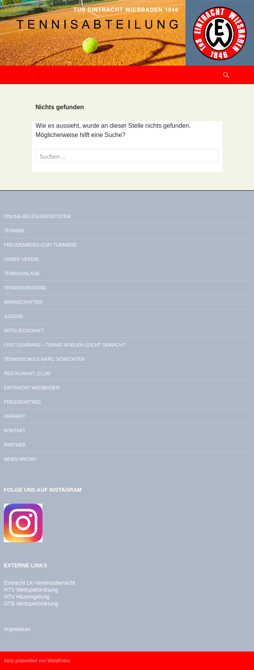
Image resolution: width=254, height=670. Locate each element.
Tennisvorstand (25, 288)
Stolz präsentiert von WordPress (37, 660)
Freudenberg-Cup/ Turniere (40, 245)
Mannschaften (23, 302)
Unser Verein (21, 259)
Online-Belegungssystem (37, 216)
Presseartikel (23, 402)
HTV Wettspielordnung (31, 590)
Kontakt (14, 430)
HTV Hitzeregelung (26, 597)
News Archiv (20, 459)
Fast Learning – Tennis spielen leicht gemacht (64, 345)
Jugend (13, 316)
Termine (14, 230)
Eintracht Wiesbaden (31, 388)
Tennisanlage (22, 273)
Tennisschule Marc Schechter (44, 359)
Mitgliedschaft (24, 330)
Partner (14, 445)
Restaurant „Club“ (28, 373)
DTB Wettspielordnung (31, 604)
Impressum (17, 629)
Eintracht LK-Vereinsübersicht (39, 583)
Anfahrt (14, 416)
